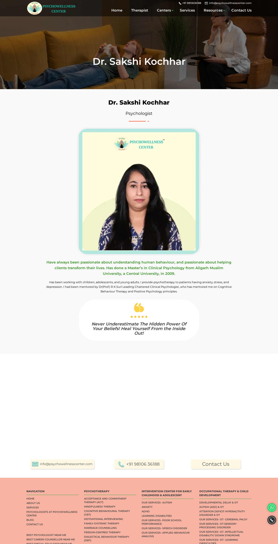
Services (187, 10)
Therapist (139, 10)
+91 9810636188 (191, 3)
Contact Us (241, 10)
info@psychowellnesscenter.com (230, 3)
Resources (213, 10)
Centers (164, 10)
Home (116, 10)
